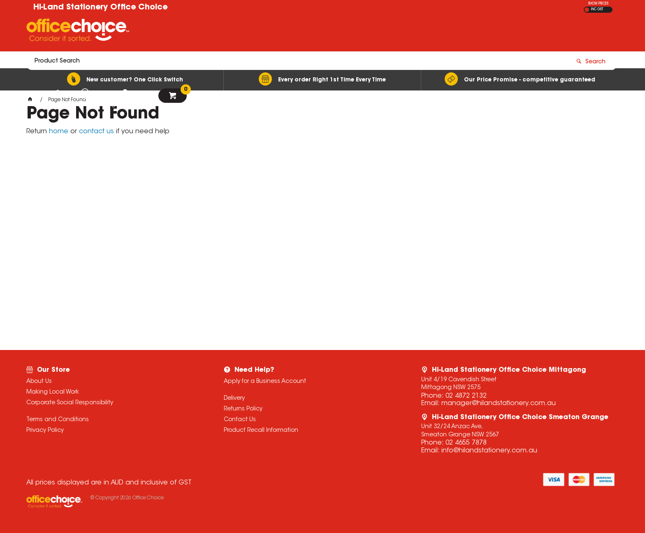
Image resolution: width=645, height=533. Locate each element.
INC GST (597, 9)
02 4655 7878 (466, 443)
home (58, 131)
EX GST (587, 9)
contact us (96, 131)
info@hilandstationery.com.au (489, 450)
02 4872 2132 (466, 396)
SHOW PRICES (598, 3)
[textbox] (274, 31)
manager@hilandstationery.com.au (498, 403)
